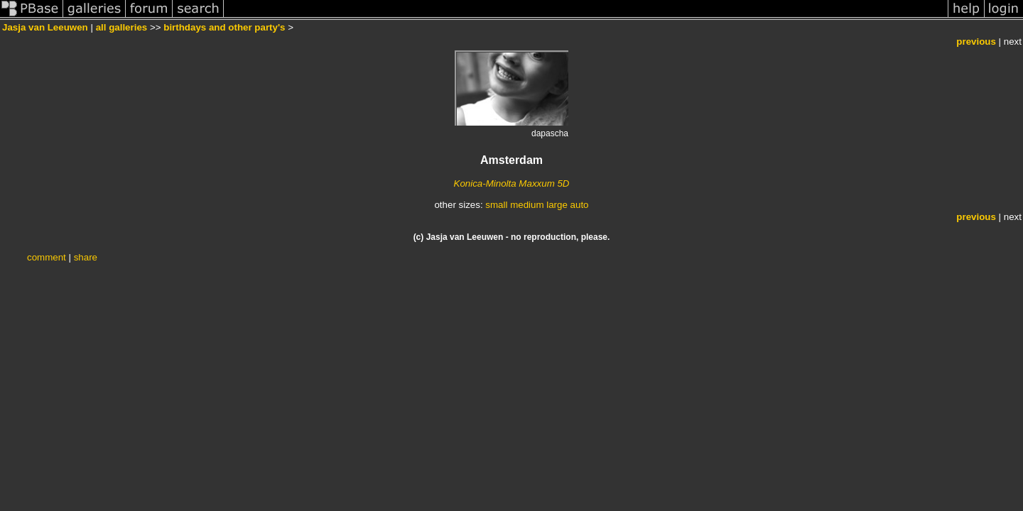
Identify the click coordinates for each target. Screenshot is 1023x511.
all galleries (122, 27)
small (496, 204)
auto (579, 204)
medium (526, 204)
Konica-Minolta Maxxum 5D (512, 183)
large (557, 204)
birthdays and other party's (224, 27)
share (85, 257)
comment (46, 257)
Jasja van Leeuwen (45, 27)
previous (976, 41)
